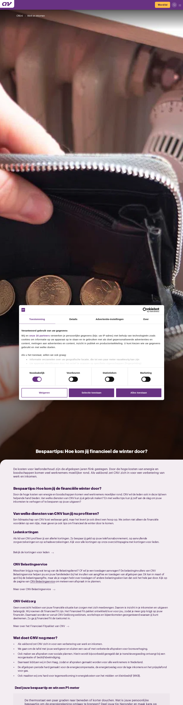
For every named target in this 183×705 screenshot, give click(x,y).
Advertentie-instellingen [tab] (110, 319)
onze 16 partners (39, 335)
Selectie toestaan (91, 392)
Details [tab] (73, 319)
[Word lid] (162, 5)
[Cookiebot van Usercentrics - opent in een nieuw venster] (148, 309)
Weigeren (44, 392)
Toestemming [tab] (37, 319)
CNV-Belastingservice (42, 581)
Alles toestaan (138, 392)
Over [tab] (146, 319)
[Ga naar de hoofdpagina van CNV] (7, 4)
